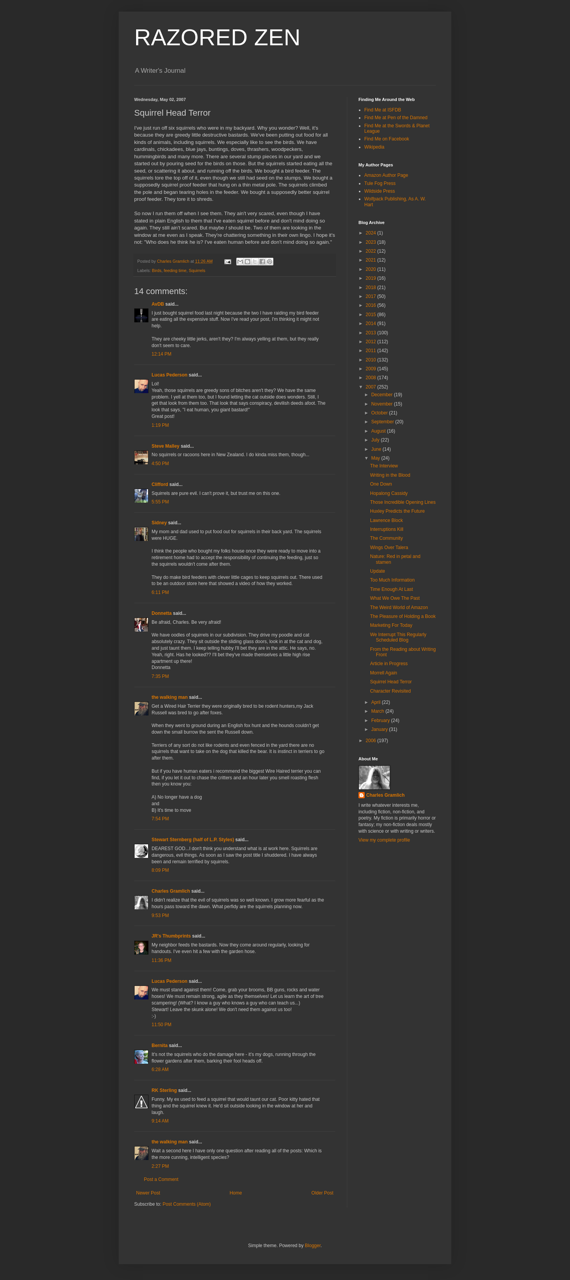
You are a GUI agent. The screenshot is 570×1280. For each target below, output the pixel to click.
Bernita (159, 1045)
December (382, 394)
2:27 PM (160, 1166)
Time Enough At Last (391, 589)
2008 (371, 377)
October (380, 413)
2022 (371, 251)
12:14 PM (161, 354)
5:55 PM (160, 502)
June (376, 449)
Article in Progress (389, 663)
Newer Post (148, 1193)
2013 (371, 332)
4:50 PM (160, 463)
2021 (371, 260)
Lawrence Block (386, 520)
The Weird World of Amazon (399, 607)
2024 (371, 233)
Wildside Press (379, 191)
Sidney (159, 522)
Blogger (313, 1245)
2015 (371, 314)
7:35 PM (160, 676)
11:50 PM (161, 1024)
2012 (371, 341)
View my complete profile (384, 840)
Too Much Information (392, 580)
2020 (371, 269)
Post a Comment (161, 1179)
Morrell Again (383, 673)
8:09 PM (160, 870)
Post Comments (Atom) (186, 1204)
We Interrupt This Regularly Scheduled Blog (398, 637)
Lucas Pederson (170, 375)
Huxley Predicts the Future (397, 511)
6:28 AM (160, 1069)
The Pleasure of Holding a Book (402, 616)
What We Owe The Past (395, 598)
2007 (371, 387)
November (382, 404)
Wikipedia (374, 147)
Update (377, 571)
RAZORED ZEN (217, 37)
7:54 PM (160, 818)
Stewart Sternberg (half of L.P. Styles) (193, 839)
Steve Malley (165, 446)
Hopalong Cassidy (389, 493)
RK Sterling (164, 1090)
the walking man (170, 697)
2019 (371, 278)
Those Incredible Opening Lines (402, 502)
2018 (371, 287)
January (380, 729)
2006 (371, 740)
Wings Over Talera (389, 547)
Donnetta (162, 613)
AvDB (158, 304)
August (379, 431)
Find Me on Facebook (386, 139)
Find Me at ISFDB (382, 110)
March (378, 711)
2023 (371, 242)
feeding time (175, 270)
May (376, 458)
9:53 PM (160, 915)
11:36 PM (161, 960)
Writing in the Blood (390, 475)
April (376, 702)
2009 (371, 368)
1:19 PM (160, 425)
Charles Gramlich (171, 891)
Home (236, 1193)
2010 (371, 360)
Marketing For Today (391, 625)
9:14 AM (160, 1121)
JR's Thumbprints (171, 936)
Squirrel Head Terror (391, 681)
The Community (386, 538)
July (376, 440)
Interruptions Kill (386, 529)
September (383, 421)
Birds (157, 270)
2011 (371, 350)
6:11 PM (160, 592)
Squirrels (197, 270)
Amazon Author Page (386, 175)
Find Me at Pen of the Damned (395, 117)
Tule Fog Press (380, 183)
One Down (381, 484)
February (381, 720)
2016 (371, 305)
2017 (371, 296)
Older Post (322, 1193)
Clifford (160, 484)
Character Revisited (390, 691)
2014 (371, 323)
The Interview (384, 466)
